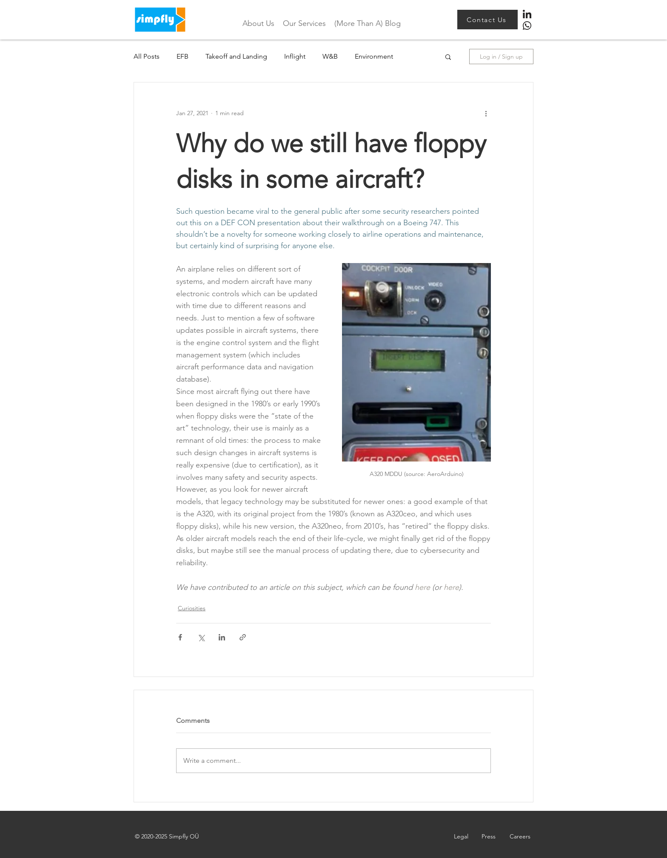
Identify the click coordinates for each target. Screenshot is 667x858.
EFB (182, 56)
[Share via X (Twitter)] (201, 637)
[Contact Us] (487, 19)
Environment (374, 56)
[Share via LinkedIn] (222, 637)
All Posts (147, 56)
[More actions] (486, 113)
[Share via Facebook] (180, 637)
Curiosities (191, 608)
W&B (330, 56)
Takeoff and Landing (236, 56)
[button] (448, 56)
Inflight (294, 56)
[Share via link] (243, 637)
